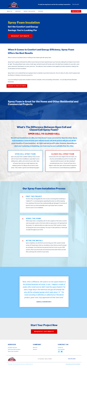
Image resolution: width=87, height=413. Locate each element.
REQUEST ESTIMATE (20, 36)
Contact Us (60, 347)
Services (18, 11)
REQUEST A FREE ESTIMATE (17, 86)
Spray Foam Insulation (13, 351)
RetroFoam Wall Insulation (14, 349)
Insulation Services (12, 347)
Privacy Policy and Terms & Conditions (73, 364)
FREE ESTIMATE (76, 11)
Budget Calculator (29, 11)
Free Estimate (61, 349)
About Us (9, 11)
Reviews (40, 11)
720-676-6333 (75, 4)
